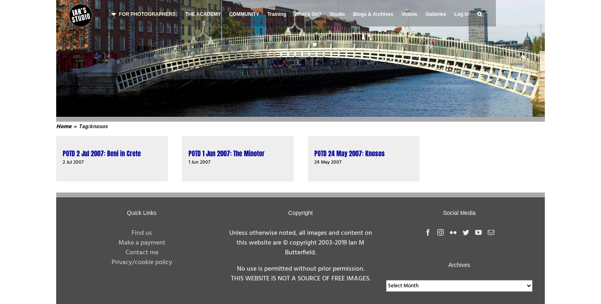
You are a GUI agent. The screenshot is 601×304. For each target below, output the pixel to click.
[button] (479, 13)
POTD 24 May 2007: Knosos (349, 153)
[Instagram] (440, 232)
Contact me (141, 252)
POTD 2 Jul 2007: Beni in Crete (102, 153)
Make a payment (141, 243)
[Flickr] (453, 232)
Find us (142, 233)
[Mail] (491, 232)
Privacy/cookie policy (142, 262)
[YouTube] (478, 232)
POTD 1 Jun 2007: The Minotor (227, 153)
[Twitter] (466, 232)
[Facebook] (428, 232)
